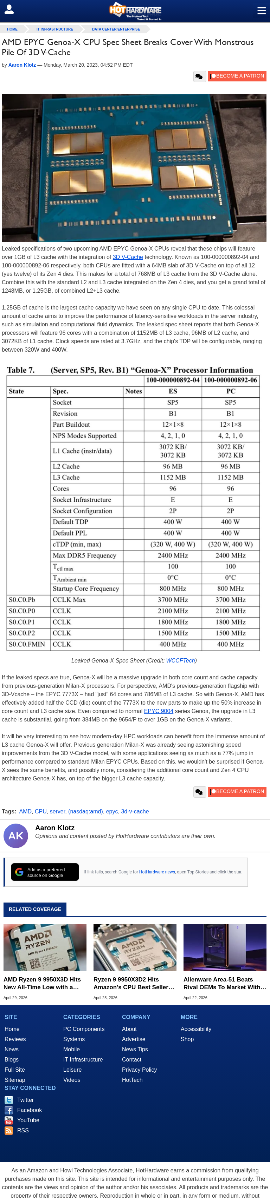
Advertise (134, 1039)
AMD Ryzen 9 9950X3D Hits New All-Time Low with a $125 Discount (42, 983)
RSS (23, 1130)
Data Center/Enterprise (116, 29)
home (12, 29)
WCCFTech (180, 661)
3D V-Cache (128, 257)
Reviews (15, 1039)
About (129, 1029)
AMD (25, 811)
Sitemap (15, 1080)
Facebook (29, 1110)
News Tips (135, 1049)
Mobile (71, 1049)
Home (12, 1029)
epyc (112, 811)
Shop (187, 1039)
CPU (41, 811)
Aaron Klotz (55, 828)
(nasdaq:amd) (85, 811)
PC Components (83, 1029)
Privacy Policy (139, 1070)
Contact (131, 1060)
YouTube (28, 1120)
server (57, 811)
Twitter (25, 1100)
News (12, 1049)
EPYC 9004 (159, 711)
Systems (74, 1039)
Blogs (12, 1060)
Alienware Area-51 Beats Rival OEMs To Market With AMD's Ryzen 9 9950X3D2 (222, 983)
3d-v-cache (135, 811)
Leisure (72, 1070)
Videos (72, 1080)
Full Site (15, 1070)
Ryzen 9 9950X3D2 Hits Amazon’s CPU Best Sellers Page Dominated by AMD (133, 983)
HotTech (132, 1080)
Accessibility (196, 1029)
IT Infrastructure (55, 29)
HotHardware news (157, 872)
